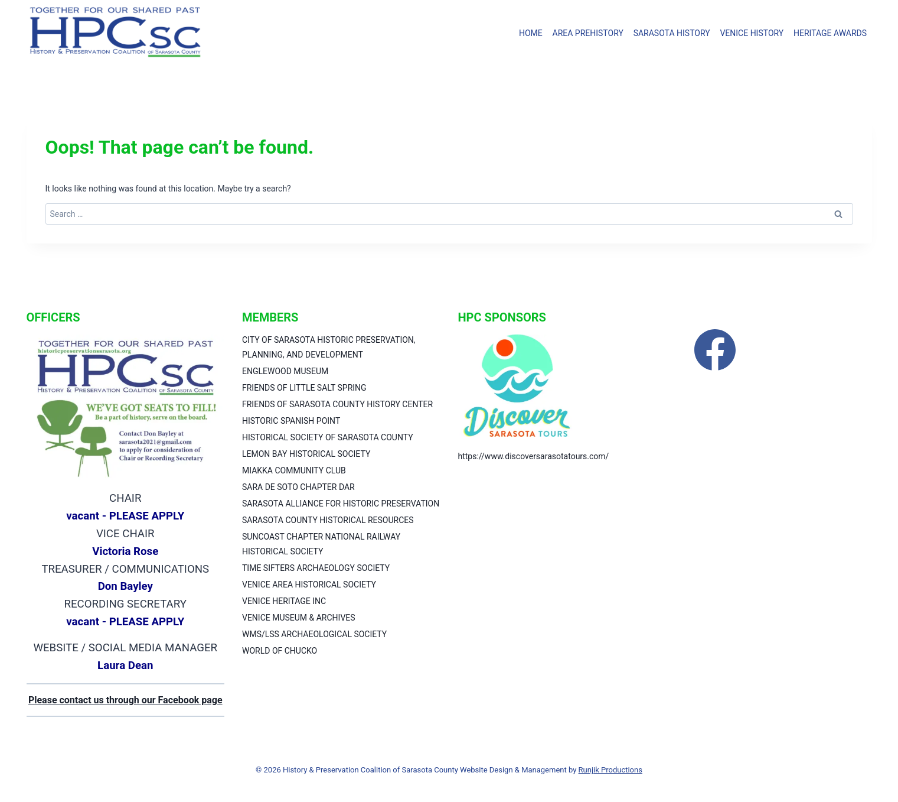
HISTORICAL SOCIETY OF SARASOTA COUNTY (327, 437)
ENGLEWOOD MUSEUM (285, 371)
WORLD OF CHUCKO (279, 650)
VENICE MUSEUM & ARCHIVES (298, 617)
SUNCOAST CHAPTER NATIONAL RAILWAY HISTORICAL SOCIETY (321, 544)
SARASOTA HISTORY (672, 33)
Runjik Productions (610, 769)
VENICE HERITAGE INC (284, 601)
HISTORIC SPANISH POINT (291, 421)
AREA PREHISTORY (588, 33)
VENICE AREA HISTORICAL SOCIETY (309, 584)
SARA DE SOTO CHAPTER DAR (298, 487)
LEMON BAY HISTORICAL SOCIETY (306, 454)
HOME (531, 33)
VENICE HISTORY (751, 33)
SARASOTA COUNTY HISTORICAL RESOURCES (328, 520)
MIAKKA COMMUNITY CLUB (294, 470)
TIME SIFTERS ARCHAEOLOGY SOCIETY (316, 568)
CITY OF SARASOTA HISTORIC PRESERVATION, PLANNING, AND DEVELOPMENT (329, 347)
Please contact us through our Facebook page (125, 700)
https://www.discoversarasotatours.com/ (533, 456)
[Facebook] (715, 350)
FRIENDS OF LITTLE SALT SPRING (304, 387)
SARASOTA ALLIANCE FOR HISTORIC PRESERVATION (340, 503)
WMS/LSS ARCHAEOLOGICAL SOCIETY (314, 634)
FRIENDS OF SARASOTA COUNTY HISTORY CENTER (337, 404)
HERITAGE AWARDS (830, 33)
